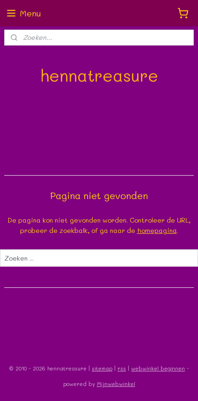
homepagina (157, 230)
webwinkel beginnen (158, 368)
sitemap (102, 368)
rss (121, 368)
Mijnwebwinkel (116, 383)
